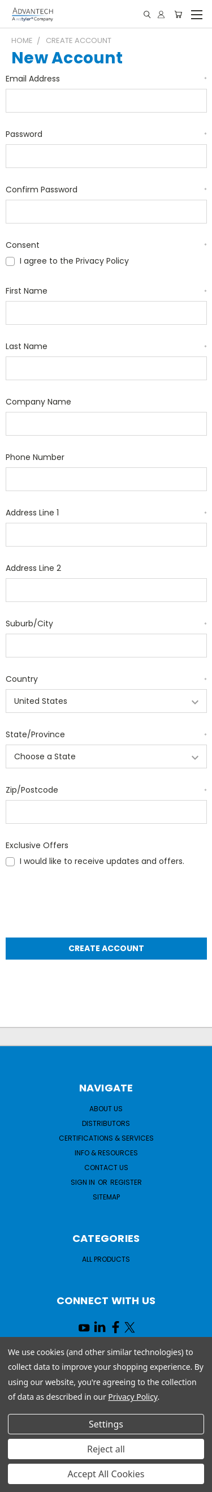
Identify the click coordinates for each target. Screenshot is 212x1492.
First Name (106, 290)
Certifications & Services (106, 1138)
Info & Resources (106, 1153)
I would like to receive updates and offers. (102, 861)
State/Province (106, 734)
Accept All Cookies (106, 1474)
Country (106, 679)
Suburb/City (106, 623)
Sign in (84, 1182)
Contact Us (106, 1167)
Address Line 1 (106, 512)
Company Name (38, 401)
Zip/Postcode (106, 790)
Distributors (106, 1123)
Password (106, 134)
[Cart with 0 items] (178, 14)
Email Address (106, 78)
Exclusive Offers (37, 845)
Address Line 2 (33, 568)
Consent (106, 245)
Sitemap (106, 1197)
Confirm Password (106, 189)
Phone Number (35, 457)
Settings (106, 1424)
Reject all (106, 1449)
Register (126, 1182)
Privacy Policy (132, 1396)
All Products (106, 1259)
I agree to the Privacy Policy (74, 260)
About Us (106, 1108)
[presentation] (92, 904)
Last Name (106, 346)
